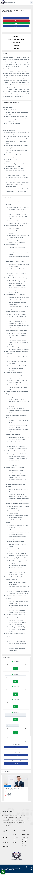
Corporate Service (24, 844)
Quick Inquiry (16, 21)
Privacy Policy (25, 835)
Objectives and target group (16, 39)
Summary (16, 36)
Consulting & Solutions (6, 847)
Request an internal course (16, 18)
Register (16, 26)
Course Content (16, 42)
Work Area (5, 840)
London (14, 835)
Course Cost (16, 49)
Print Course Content (16, 23)
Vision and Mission (5, 836)
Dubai (14, 840)
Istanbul (14, 842)
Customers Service (24, 840)
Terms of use (25, 837)
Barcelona (15, 837)
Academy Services (5, 843)
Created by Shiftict (13, 869)
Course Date (16, 45)
